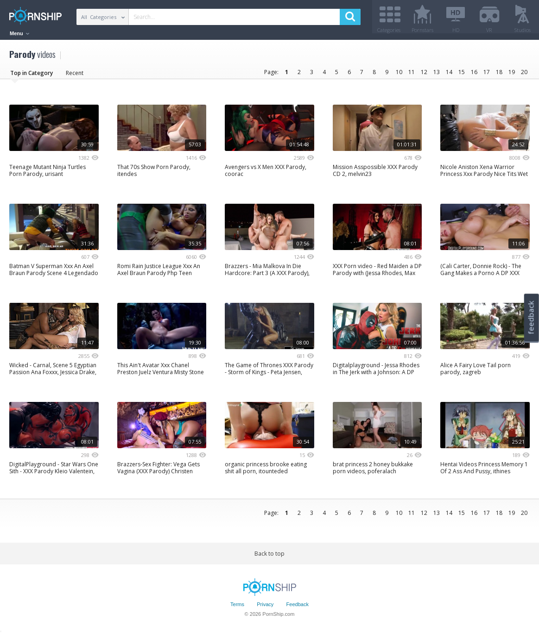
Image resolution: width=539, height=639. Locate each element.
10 (399, 75)
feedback (531, 317)
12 (424, 75)
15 (461, 75)
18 (499, 75)
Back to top (269, 557)
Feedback (297, 608)
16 (474, 75)
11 (411, 75)
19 (511, 75)
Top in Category (31, 76)
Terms (237, 608)
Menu (19, 33)
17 (486, 75)
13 (436, 75)
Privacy (265, 608)
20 (524, 75)
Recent (74, 76)
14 (449, 75)
